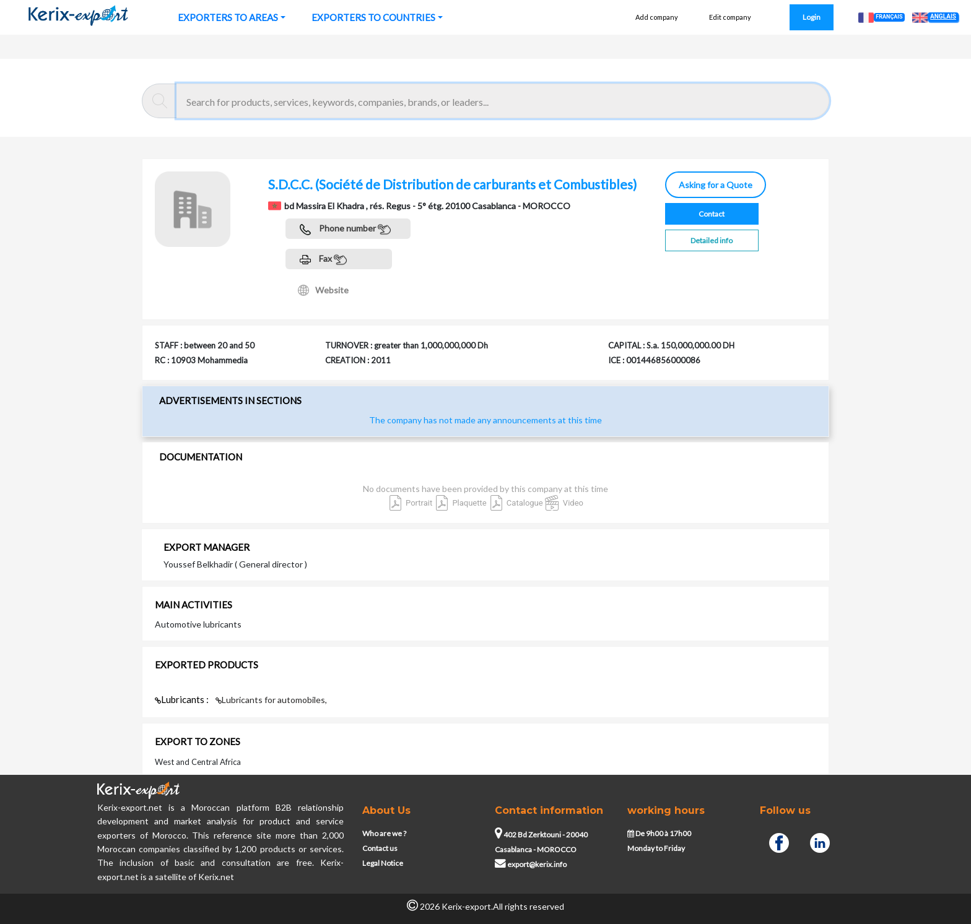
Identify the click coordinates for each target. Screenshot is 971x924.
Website (323, 290)
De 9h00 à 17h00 (659, 833)
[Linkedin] (820, 841)
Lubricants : (183, 699)
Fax (323, 259)
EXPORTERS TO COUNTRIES (373, 17)
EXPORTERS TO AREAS (228, 17)
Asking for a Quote (715, 184)
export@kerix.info (531, 864)
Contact (712, 213)
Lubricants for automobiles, (271, 699)
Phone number (345, 229)
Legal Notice (382, 863)
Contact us (380, 848)
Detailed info (711, 240)
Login (812, 17)
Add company (656, 17)
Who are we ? (384, 833)
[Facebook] (779, 841)
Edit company (730, 17)
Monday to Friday (656, 848)
